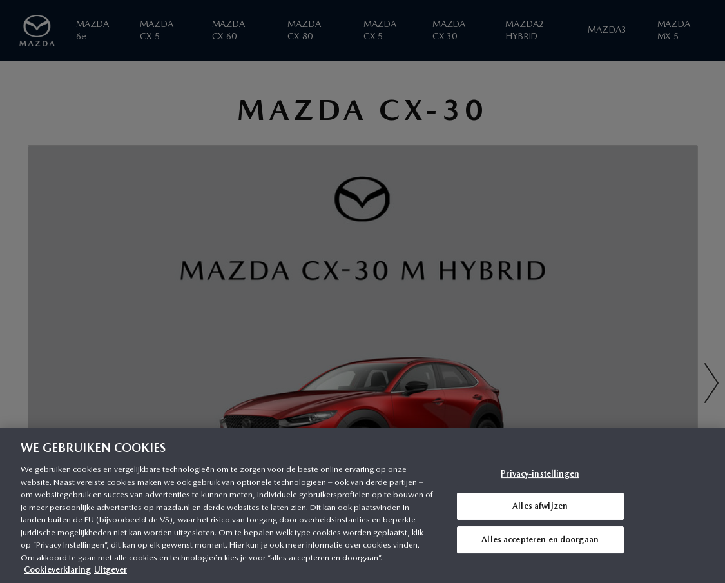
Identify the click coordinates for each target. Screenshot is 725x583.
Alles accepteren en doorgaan (540, 539)
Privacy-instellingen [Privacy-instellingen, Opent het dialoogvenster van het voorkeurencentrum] (540, 474)
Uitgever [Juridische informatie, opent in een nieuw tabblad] (110, 570)
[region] (362, 505)
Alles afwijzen (540, 506)
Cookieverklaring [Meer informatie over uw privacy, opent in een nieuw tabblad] (57, 570)
